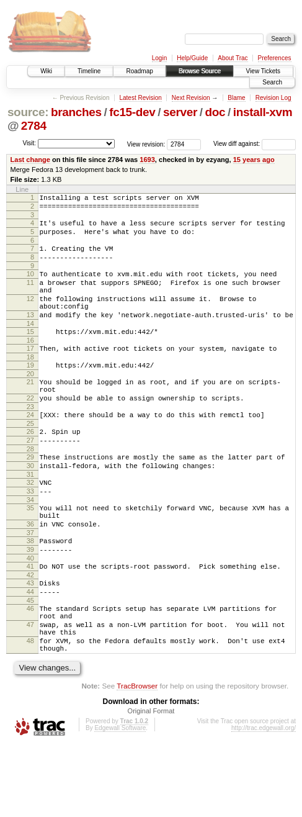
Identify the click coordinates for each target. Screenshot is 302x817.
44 (30, 651)
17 (30, 372)
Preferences (274, 58)
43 (30, 640)
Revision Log (273, 97)
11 (30, 295)
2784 (34, 125)
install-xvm (263, 112)
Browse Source (200, 71)
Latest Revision (140, 97)
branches (76, 112)
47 (30, 689)
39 (30, 603)
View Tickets (263, 71)
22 (30, 429)
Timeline (89, 71)
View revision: (146, 143)
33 (30, 535)
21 (30, 409)
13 (30, 335)
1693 (147, 159)
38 (30, 593)
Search (272, 82)
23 (30, 440)
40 (30, 614)
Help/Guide (192, 58)
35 (30, 554)
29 (30, 496)
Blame (236, 97)
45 (30, 662)
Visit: (29, 143)
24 (30, 448)
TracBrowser (137, 758)
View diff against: (254, 143)
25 (30, 459)
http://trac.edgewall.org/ (263, 800)
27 (30, 477)
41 (30, 622)
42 (30, 632)
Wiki (46, 71)
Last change (30, 159)
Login (159, 58)
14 (30, 346)
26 (30, 467)
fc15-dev (132, 112)
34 (30, 546)
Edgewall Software (120, 800)
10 (30, 285)
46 (30, 670)
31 (30, 517)
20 (30, 401)
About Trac (232, 58)
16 (30, 364)
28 (30, 488)
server (180, 112)
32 (30, 525)
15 (30, 354)
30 (30, 506)
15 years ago (254, 159)
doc (215, 112)
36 (30, 574)
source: (27, 112)
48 (30, 709)
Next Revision (191, 97)
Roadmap (139, 71)
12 (30, 315)
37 (30, 585)
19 (30, 391)
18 (30, 383)
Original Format (151, 783)
